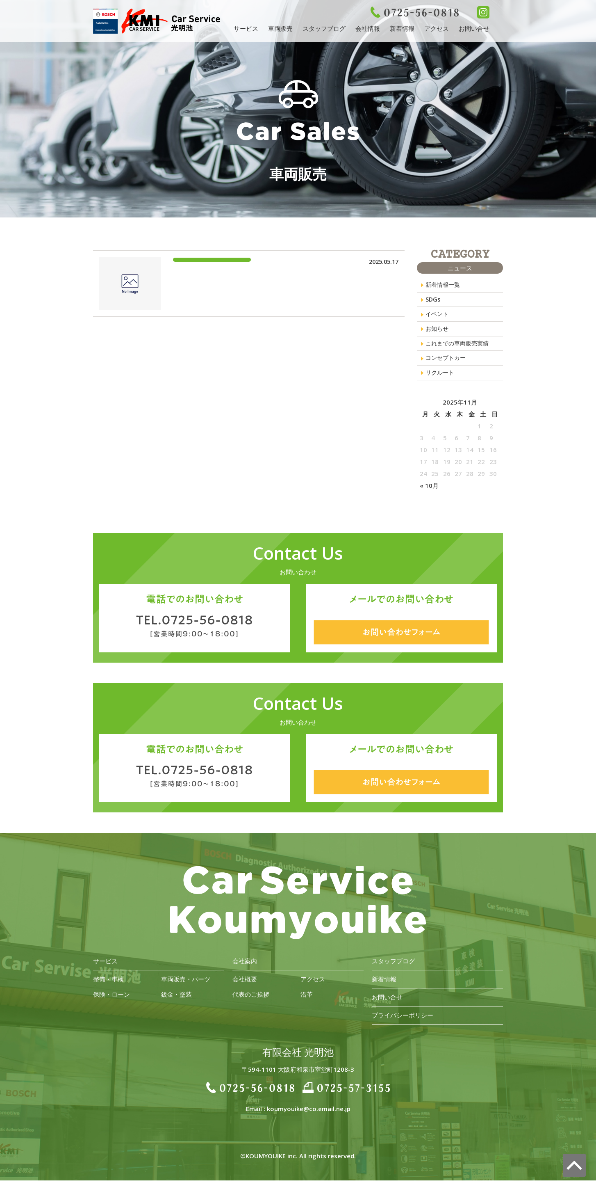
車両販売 (280, 28)
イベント (437, 316)
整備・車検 (108, 985)
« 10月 (429, 492)
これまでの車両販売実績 (459, 347)
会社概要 (244, 985)
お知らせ (437, 332)
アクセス (436, 28)
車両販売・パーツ (185, 985)
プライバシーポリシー (402, 1022)
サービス (246, 28)
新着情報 (402, 28)
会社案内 (244, 967)
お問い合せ (474, 28)
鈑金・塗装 (176, 1001)
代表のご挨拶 (250, 1001)
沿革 (306, 1001)
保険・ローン (111, 1001)
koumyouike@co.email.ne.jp (308, 1115)
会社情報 (367, 28)
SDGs (433, 301)
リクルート (440, 379)
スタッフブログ (324, 28)
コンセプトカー (447, 363)
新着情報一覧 (443, 285)
